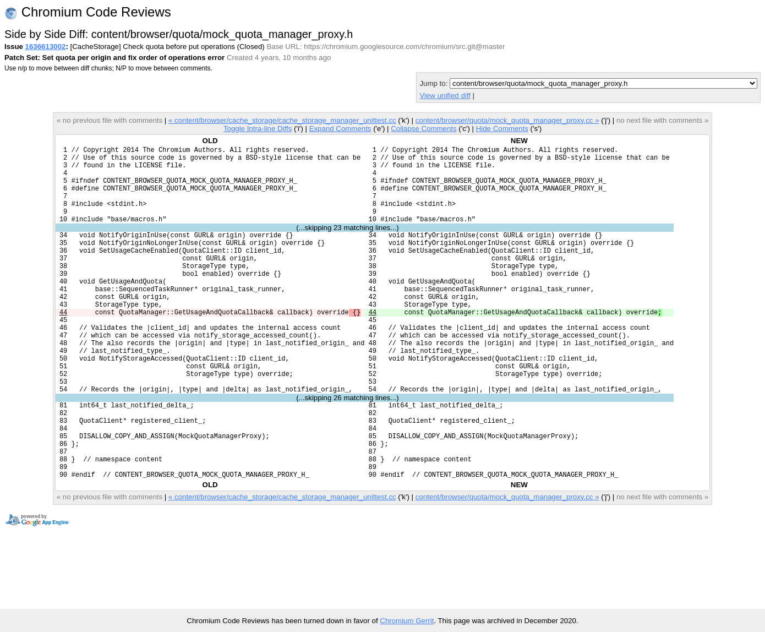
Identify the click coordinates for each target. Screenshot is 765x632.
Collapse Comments (423, 128)
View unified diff (444, 95)
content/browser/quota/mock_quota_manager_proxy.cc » (507, 120)
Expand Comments (340, 128)
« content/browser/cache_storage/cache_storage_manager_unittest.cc (282, 120)
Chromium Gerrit (407, 621)
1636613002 (45, 46)
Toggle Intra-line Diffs (257, 128)
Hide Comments (502, 128)
